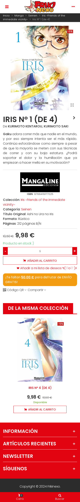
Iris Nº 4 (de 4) (40, 388)
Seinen (26, 209)
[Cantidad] (40, 251)
